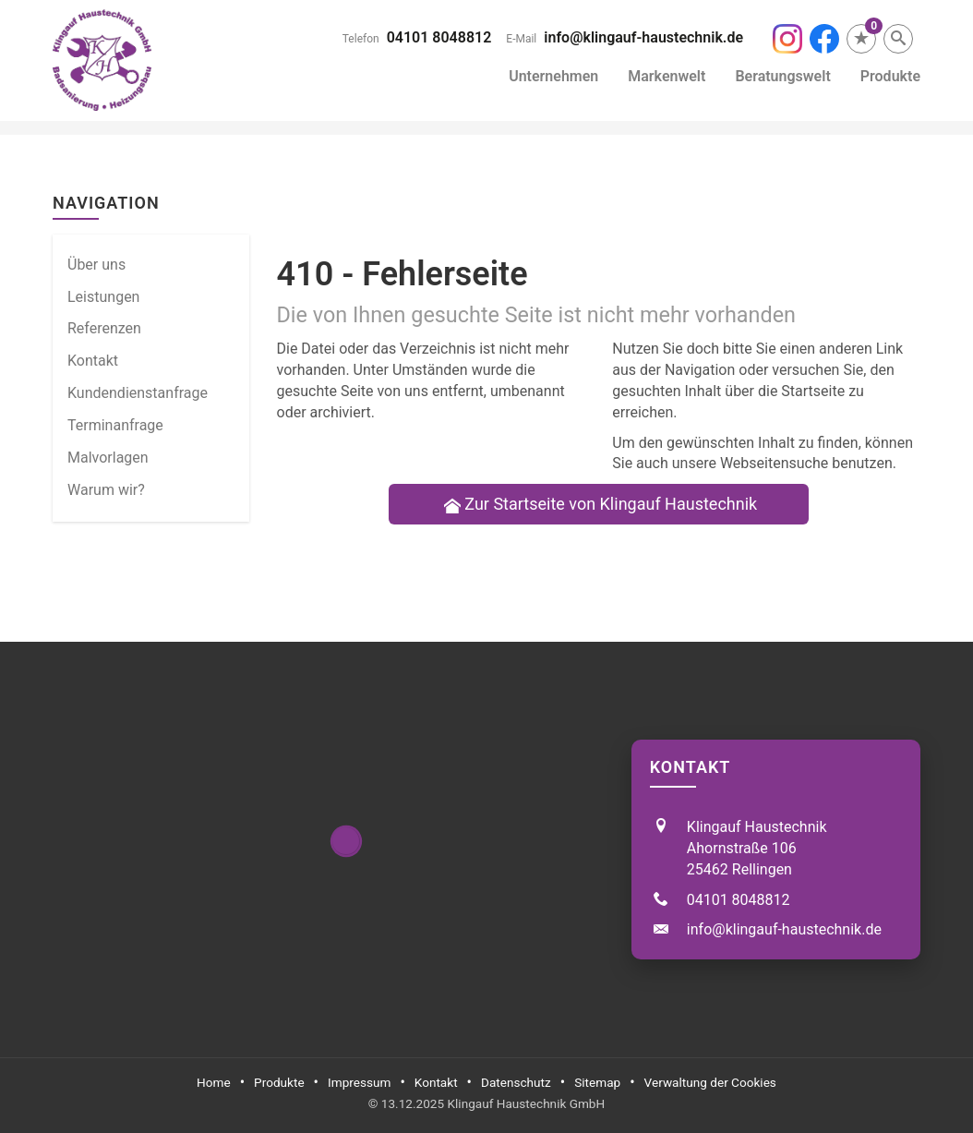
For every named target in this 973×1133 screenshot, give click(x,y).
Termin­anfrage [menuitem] (115, 425)
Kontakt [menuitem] (92, 360)
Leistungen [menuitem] (103, 297)
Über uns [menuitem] (96, 264)
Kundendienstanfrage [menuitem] (137, 393)
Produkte (890, 76)
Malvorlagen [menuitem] (108, 457)
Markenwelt (666, 76)
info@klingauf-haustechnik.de (643, 37)
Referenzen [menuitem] (104, 328)
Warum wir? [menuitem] (106, 490)
